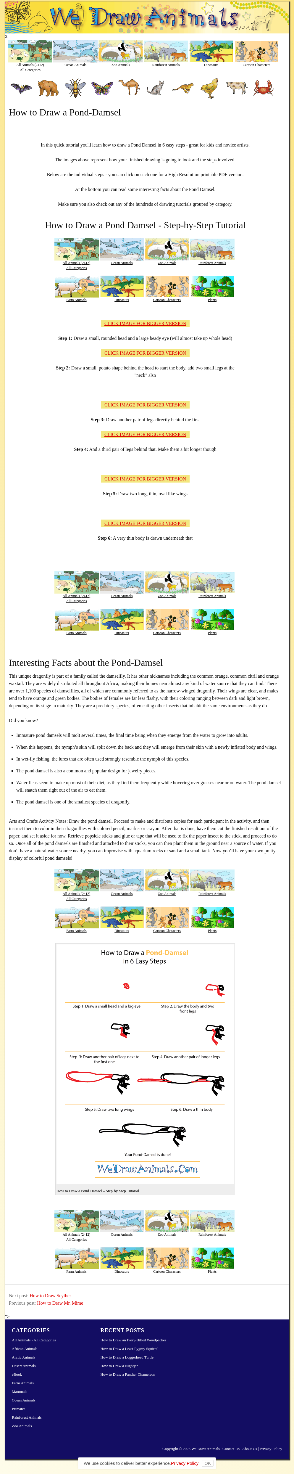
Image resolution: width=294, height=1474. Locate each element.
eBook (17, 1374)
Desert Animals (24, 1366)
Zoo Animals (121, 65)
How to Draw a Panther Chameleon (128, 1374)
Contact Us (231, 1448)
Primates (18, 1409)
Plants (212, 300)
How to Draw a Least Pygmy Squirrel (130, 1348)
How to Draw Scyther (50, 1295)
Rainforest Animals (166, 65)
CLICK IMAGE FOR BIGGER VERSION (145, 323)
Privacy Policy (271, 1448)
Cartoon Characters (256, 65)
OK (207, 1463)
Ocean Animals (75, 65)
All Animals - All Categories (34, 1340)
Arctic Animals (23, 1357)
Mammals (19, 1391)
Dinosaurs (211, 65)
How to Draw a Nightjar (119, 1366)
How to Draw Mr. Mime (60, 1303)
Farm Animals (76, 300)
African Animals (24, 1348)
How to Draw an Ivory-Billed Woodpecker (133, 1340)
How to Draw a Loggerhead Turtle (127, 1357)
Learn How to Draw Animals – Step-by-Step (147, 17)
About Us (249, 1448)
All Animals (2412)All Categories (30, 67)
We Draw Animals (205, 1448)
